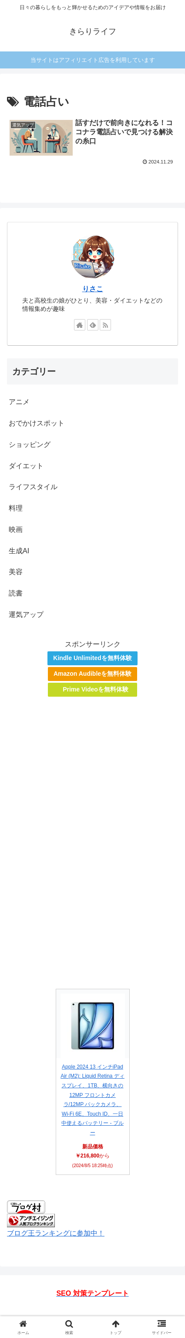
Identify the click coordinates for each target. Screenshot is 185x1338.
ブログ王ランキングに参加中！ (55, 1233)
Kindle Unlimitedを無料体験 (92, 657)
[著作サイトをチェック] (79, 324)
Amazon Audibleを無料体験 (92, 673)
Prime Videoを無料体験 (96, 689)
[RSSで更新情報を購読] (105, 324)
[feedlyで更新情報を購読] (92, 324)
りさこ (92, 289)
